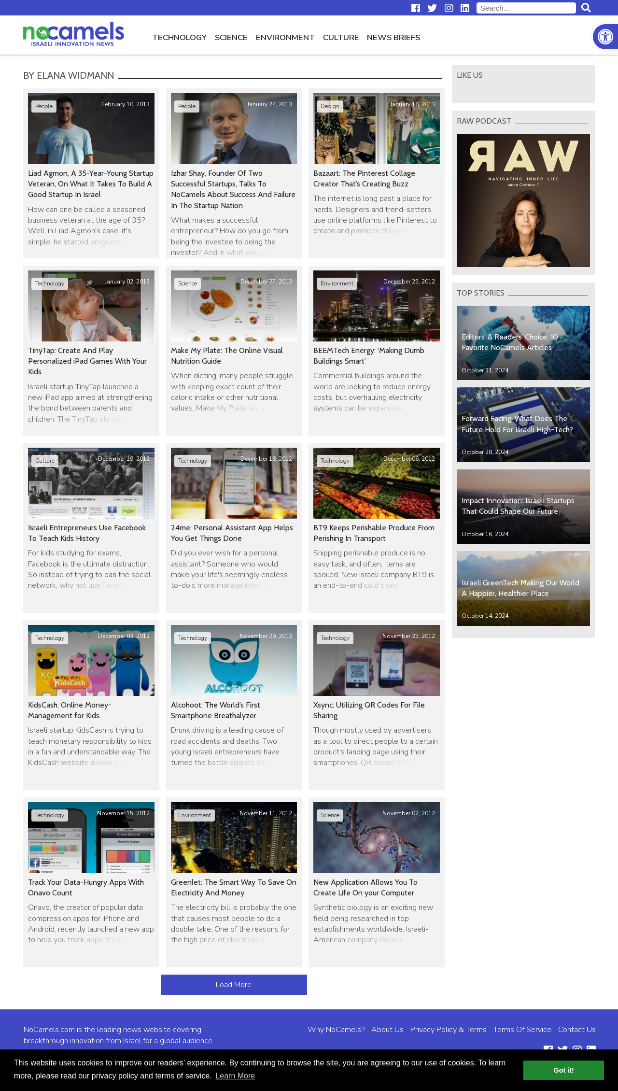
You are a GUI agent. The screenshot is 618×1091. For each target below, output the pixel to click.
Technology (179, 37)
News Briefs (393, 37)
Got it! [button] (564, 1070)
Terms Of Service (522, 1029)
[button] (605, 36)
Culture (341, 37)
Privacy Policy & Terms (448, 1029)
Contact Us (577, 1029)
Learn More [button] (235, 1076)
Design (330, 106)
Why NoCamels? (336, 1029)
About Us (387, 1029)
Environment (285, 37)
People (44, 106)
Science (231, 37)
